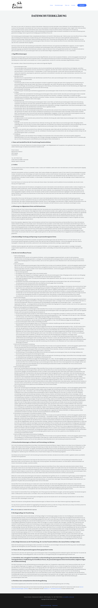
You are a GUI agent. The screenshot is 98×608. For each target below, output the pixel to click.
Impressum (55, 605)
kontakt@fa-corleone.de (68, 597)
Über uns (67, 5)
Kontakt (73, 5)
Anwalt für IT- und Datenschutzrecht (52, 588)
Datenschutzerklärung (46, 605)
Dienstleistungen (59, 5)
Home (51, 5)
